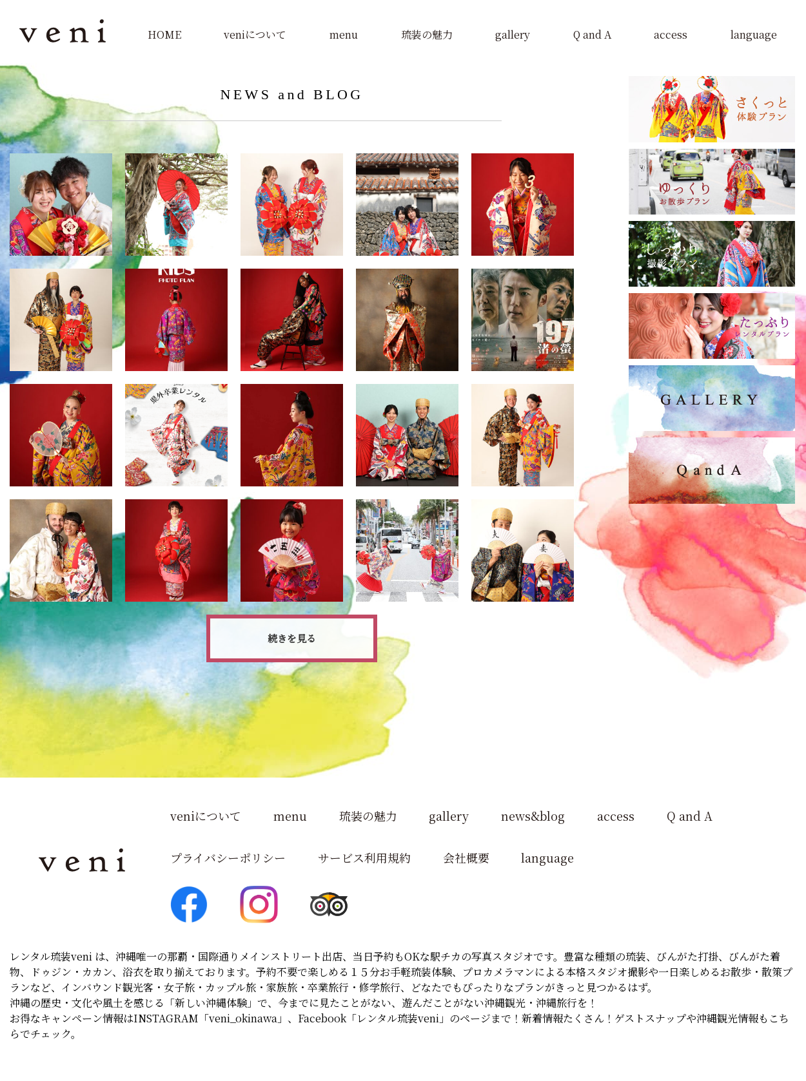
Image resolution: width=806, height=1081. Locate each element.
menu (343, 34)
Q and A (592, 34)
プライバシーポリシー (228, 857)
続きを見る (292, 638)
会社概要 (466, 857)
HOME (164, 34)
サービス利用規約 (364, 857)
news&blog (533, 816)
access (670, 34)
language (754, 34)
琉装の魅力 (427, 34)
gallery (512, 34)
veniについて (255, 34)
